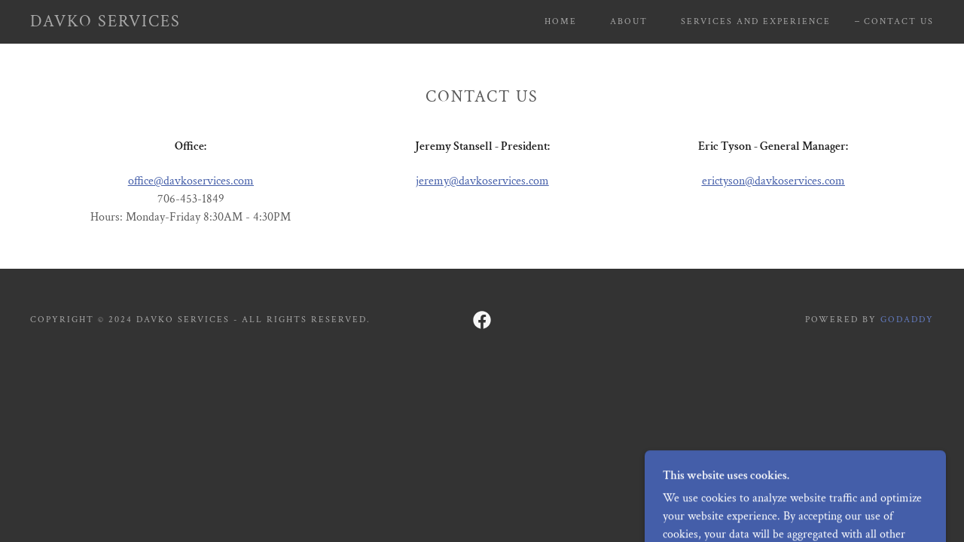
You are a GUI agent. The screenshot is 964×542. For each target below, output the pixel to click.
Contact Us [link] (899, 21)
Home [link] (561, 21)
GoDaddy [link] (907, 319)
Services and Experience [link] (756, 21)
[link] (105, 23)
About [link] (629, 21)
